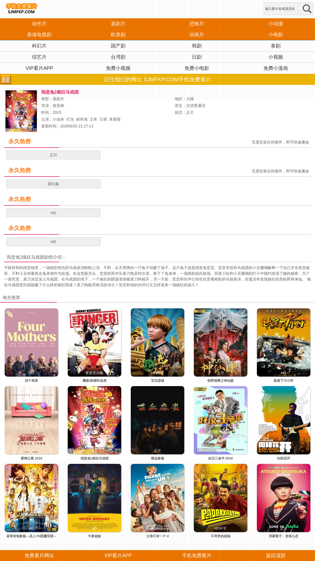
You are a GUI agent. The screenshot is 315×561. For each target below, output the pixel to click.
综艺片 (39, 57)
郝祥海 (82, 119)
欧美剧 (118, 34)
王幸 (93, 119)
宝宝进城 (157, 381)
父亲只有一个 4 (157, 536)
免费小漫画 (275, 68)
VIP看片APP (39, 68)
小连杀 (58, 119)
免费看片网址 (39, 555)
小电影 (275, 34)
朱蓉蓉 (115, 119)
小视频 (275, 57)
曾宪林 (58, 105)
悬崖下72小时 (283, 381)
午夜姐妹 (94, 536)
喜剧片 (118, 23)
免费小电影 (197, 68)
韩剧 (197, 46)
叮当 (70, 119)
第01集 (53, 184)
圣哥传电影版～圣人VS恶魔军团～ (31, 536)
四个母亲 (31, 381)
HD (53, 213)
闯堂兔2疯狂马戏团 (25, 257)
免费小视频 (118, 68)
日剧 (197, 57)
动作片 (39, 23)
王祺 (103, 119)
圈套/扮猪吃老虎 (94, 381)
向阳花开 (283, 458)
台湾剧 (118, 57)
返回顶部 (276, 555)
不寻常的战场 (220, 536)
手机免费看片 (197, 555)
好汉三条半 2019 (220, 458)
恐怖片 (196, 23)
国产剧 (118, 46)
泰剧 (276, 46)
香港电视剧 (39, 34)
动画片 (196, 34)
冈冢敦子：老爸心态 (283, 536)
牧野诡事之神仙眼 (220, 381)
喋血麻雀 (157, 458)
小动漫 (275, 23)
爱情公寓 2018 (31, 458)
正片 (53, 155)
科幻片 (39, 46)
